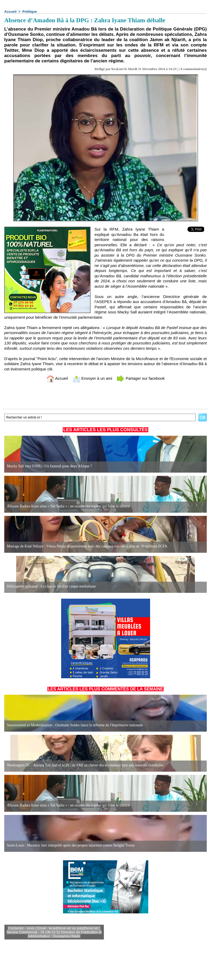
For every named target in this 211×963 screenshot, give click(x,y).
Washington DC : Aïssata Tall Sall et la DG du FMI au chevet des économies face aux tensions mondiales (85, 765)
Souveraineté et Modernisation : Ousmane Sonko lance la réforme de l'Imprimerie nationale (75, 725)
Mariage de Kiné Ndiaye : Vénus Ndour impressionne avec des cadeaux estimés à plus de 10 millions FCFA (87, 546)
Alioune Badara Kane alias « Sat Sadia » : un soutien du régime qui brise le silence (68, 506)
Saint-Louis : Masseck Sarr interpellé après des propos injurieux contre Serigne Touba (70, 845)
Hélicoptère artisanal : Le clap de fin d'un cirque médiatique (51, 586)
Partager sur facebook (141, 378)
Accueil (10, 12)
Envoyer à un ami (92, 378)
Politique (29, 12)
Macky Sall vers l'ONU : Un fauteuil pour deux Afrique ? (49, 466)
